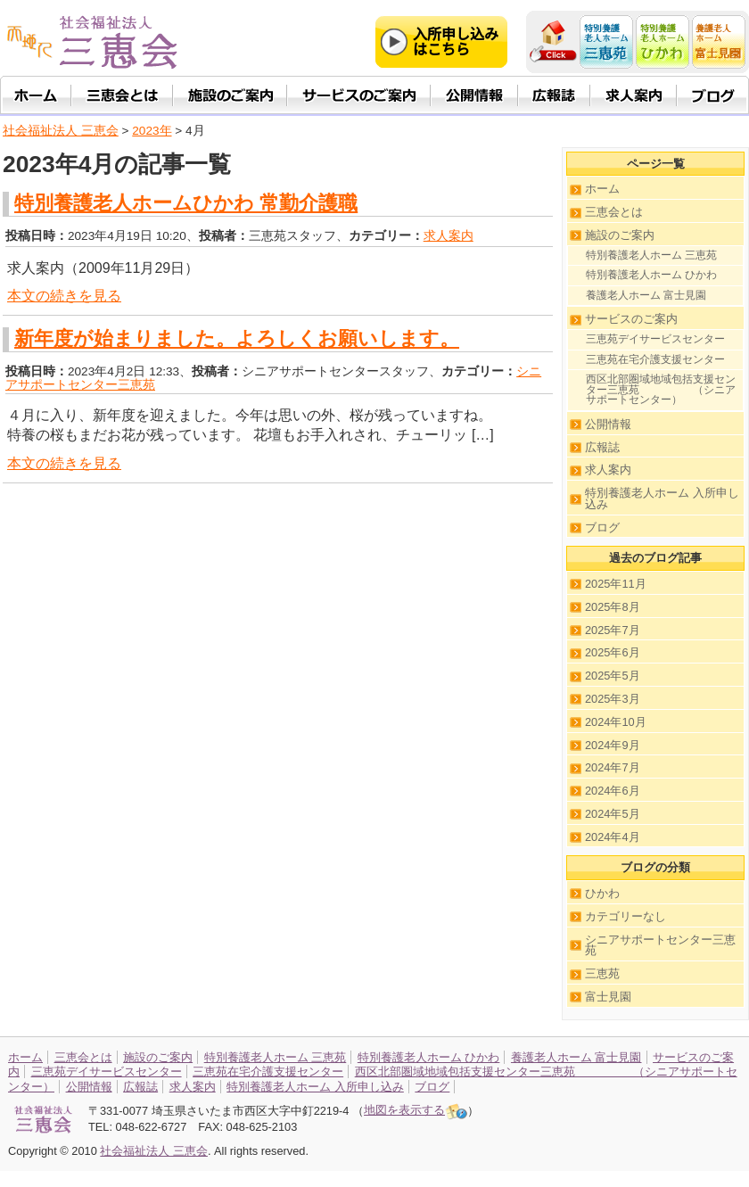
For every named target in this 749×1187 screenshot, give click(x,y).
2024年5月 (612, 813)
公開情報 (608, 424)
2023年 (151, 130)
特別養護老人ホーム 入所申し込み (662, 498)
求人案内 (448, 236)
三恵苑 (602, 973)
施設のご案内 (619, 235)
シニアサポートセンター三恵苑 (660, 945)
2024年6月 (612, 790)
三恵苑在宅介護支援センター (655, 359)
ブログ (602, 527)
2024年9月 (612, 745)
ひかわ (602, 893)
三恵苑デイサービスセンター (655, 339)
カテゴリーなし (625, 916)
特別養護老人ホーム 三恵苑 (651, 255)
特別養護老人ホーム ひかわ (651, 274)
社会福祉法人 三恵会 (61, 130)
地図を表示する (415, 1110)
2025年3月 (612, 698)
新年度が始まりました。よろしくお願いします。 (236, 338)
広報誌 (602, 447)
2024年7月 (612, 767)
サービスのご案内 (631, 319)
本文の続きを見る (64, 295)
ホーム (602, 188)
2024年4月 (612, 837)
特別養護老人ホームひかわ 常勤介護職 (186, 203)
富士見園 (608, 996)
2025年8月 (612, 607)
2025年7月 (612, 630)
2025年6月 (612, 652)
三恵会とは (614, 211)
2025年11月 (615, 583)
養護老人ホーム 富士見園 (646, 295)
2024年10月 (615, 722)
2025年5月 (612, 675)
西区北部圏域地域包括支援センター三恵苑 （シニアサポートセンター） (661, 389)
